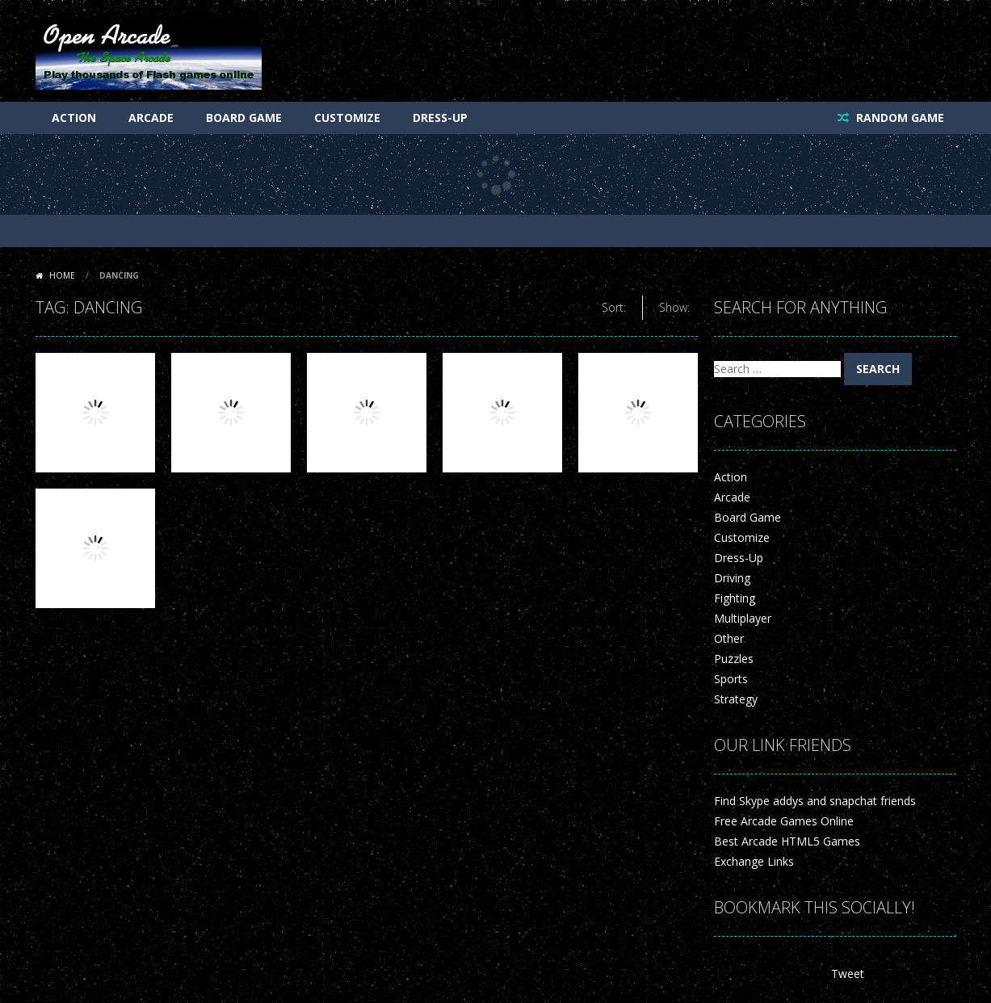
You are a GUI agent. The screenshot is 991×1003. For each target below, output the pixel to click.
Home (62, 275)
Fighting (734, 598)
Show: (674, 307)
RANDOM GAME (898, 117)
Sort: (614, 307)
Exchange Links (754, 861)
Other (729, 638)
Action (74, 117)
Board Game (244, 117)
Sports (731, 678)
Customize (347, 117)
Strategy (736, 699)
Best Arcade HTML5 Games (787, 841)
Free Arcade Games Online (784, 821)
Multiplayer (742, 618)
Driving (732, 577)
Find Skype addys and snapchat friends (815, 800)
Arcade (151, 117)
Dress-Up (440, 117)
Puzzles (734, 658)
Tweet (847, 973)
